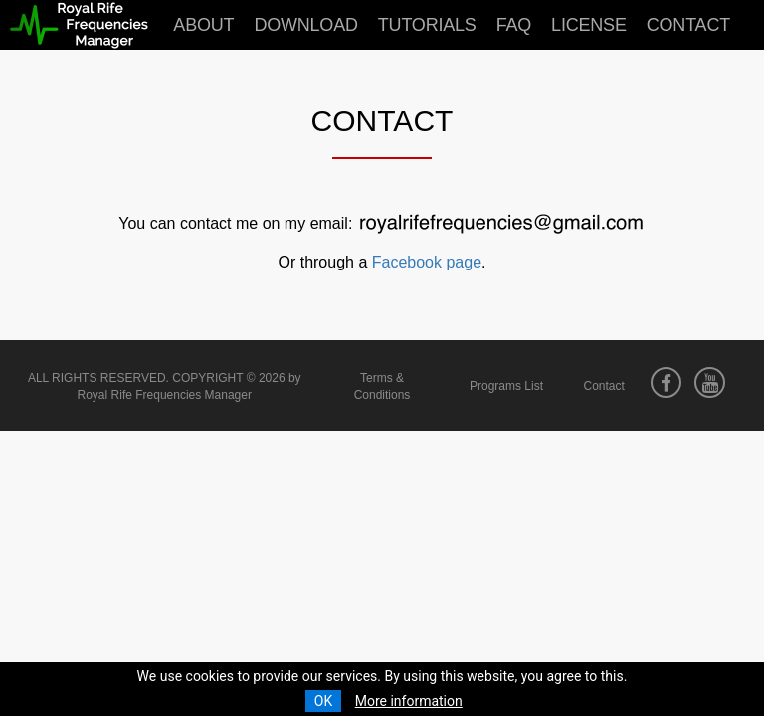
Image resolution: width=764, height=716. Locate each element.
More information (409, 701)
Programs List (506, 386)
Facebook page (426, 262)
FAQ (513, 25)
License (589, 25)
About (203, 25)
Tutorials (427, 25)
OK (323, 701)
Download (305, 25)
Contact (688, 25)
